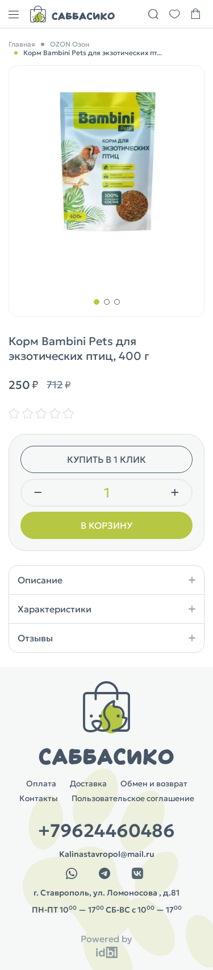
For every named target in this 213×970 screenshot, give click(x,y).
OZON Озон (69, 44)
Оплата (41, 783)
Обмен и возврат (153, 783)
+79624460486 (106, 830)
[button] (96, 302)
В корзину (106, 525)
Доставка (88, 783)
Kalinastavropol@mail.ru (106, 854)
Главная (22, 44)
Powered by (106, 938)
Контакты (38, 798)
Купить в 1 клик (106, 459)
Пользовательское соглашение (133, 798)
